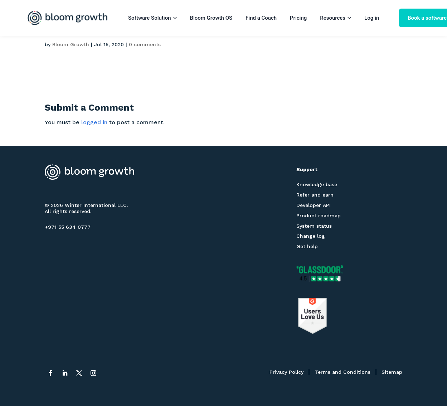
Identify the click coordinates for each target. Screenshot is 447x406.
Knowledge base (316, 184)
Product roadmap (318, 215)
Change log (310, 236)
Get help (307, 246)
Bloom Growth (70, 44)
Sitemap (392, 372)
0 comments (145, 44)
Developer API (313, 205)
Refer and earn (315, 195)
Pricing (298, 18)
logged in (94, 122)
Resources (335, 18)
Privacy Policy (286, 372)
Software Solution (152, 18)
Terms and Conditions (342, 372)
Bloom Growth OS (211, 18)
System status (314, 226)
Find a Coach (261, 18)
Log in (371, 18)
